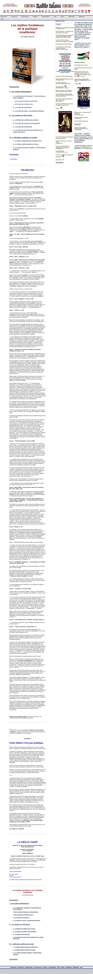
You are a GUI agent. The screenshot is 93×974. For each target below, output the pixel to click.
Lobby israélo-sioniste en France (64, 79)
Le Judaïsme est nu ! (61, 82)
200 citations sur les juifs (81, 65)
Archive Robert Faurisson (81, 121)
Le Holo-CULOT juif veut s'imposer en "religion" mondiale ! (65, 40)
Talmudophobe (60, 86)
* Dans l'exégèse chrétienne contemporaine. (26, 101)
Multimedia (81, 16)
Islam (55, 16)
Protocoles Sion (29, 967)
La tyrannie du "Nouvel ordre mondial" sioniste (63, 47)
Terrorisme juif (24, 16)
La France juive (60, 151)
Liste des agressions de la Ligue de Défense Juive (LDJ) (64, 104)
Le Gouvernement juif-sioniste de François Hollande (65, 137)
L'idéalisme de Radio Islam (81, 79)
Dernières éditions (79, 62)
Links (2, 19)
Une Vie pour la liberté (80, 127)
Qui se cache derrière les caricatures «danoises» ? (62, 146)
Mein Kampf (77, 123)
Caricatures (59, 159)
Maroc (62, 16)
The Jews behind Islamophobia (64, 76)
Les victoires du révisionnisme (64, 94)
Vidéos (57, 108)
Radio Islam (71, 16)
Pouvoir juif (14, 16)
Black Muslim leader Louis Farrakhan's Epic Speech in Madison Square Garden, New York (82, 74)
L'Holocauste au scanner (81, 117)
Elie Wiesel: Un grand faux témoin (65, 27)
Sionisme (35, 16)
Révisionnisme (45, 16)
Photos (76, 83)
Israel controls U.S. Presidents (64, 90)
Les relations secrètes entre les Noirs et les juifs (64, 99)
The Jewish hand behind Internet (64, 35)
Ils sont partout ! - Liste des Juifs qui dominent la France (64, 31)
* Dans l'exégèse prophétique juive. (23, 104)
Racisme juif (4, 16)
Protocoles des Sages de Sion (64, 44)
